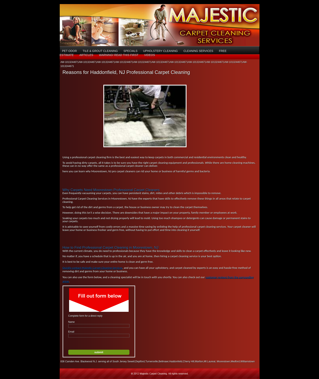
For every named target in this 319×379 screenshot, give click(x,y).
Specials (130, 51)
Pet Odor (69, 51)
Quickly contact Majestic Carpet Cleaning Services (93, 268)
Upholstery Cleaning (160, 51)
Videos (149, 55)
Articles (86, 55)
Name (71, 322)
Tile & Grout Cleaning (100, 51)
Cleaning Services (198, 51)
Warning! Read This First (119, 55)
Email (71, 331)
